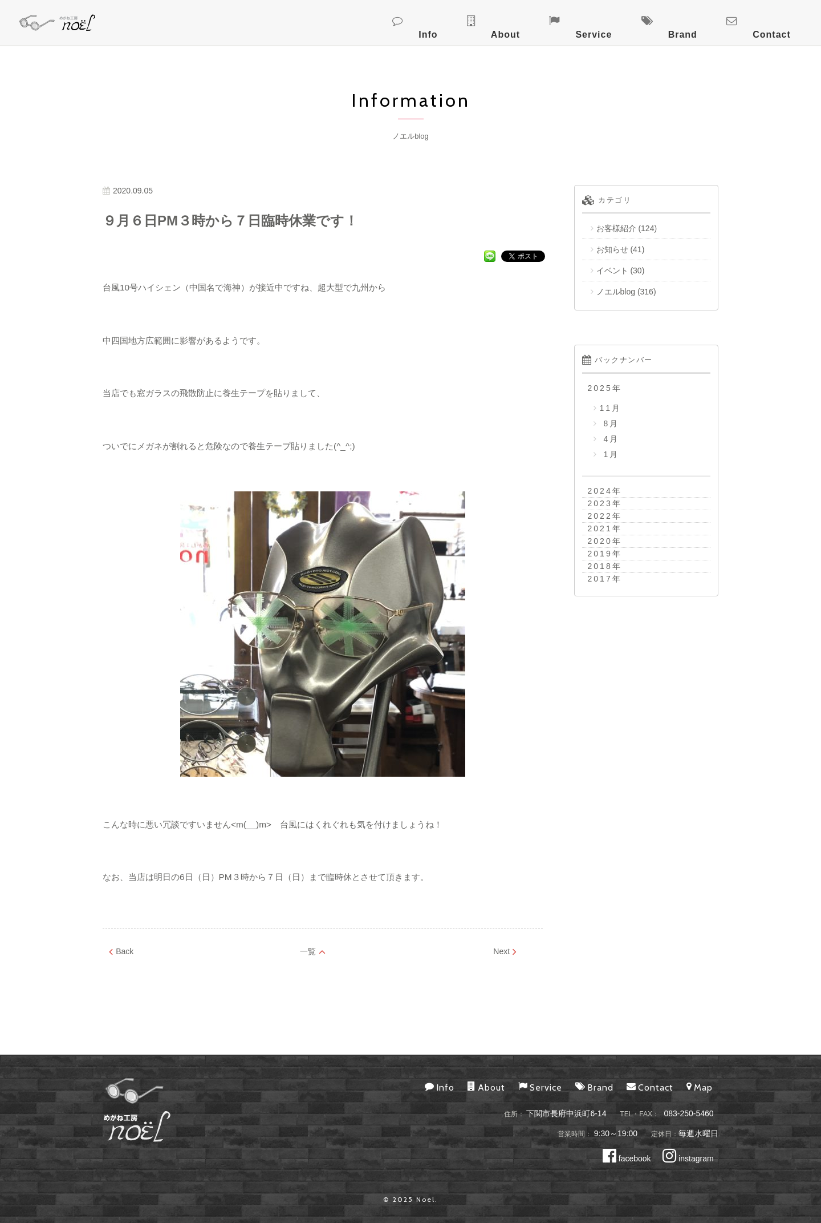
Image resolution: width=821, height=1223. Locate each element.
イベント (612, 270)
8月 (610, 423)
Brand (722, 21)
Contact (785, 21)
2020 (600, 541)
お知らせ (612, 249)
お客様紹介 (616, 228)
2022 (600, 515)
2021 (600, 528)
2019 (600, 553)
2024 (600, 490)
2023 (600, 503)
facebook (627, 1158)
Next (505, 951)
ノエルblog (615, 291)
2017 (600, 578)
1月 (610, 454)
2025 (600, 388)
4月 (610, 438)
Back (121, 951)
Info (547, 21)
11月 (611, 408)
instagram (688, 1158)
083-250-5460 (688, 1113)
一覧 (313, 951)
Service (659, 21)
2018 (600, 566)
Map (699, 1086)
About (597, 21)
